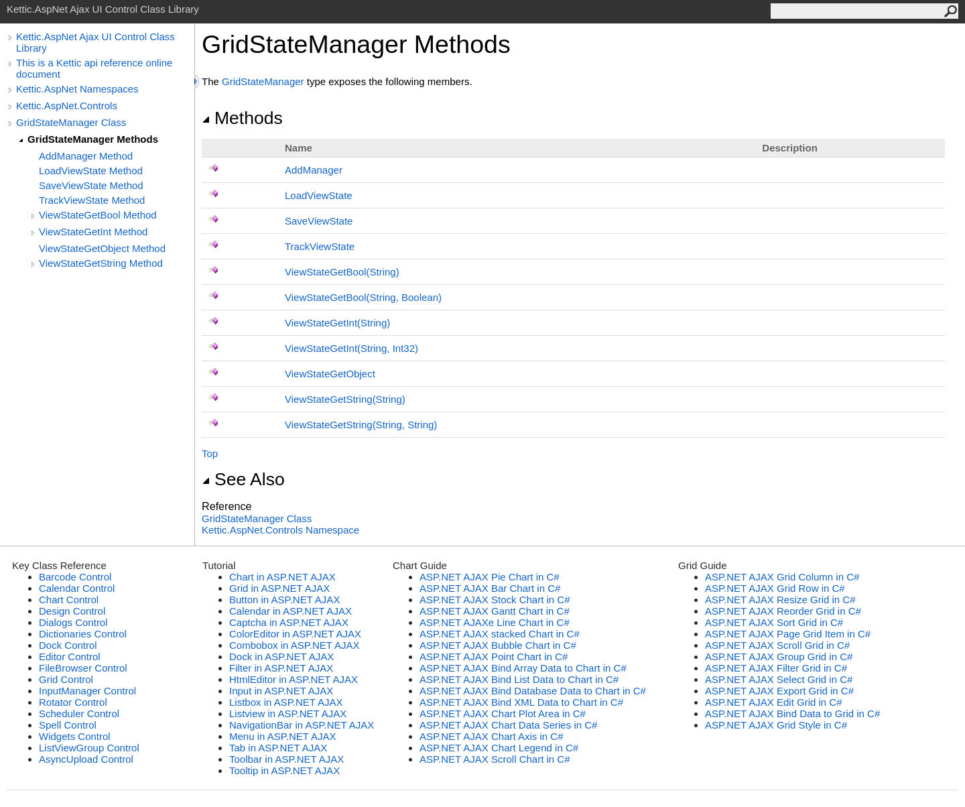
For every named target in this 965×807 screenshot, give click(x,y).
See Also (243, 479)
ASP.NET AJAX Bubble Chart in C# (498, 645)
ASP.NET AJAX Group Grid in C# (778, 656)
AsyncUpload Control (86, 759)
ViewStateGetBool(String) (342, 271)
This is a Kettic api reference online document (94, 68)
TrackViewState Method (92, 200)
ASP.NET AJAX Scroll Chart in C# (495, 759)
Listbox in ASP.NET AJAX (286, 702)
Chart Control (69, 599)
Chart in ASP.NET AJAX (282, 576)
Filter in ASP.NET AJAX (281, 668)
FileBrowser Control (83, 668)
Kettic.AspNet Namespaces (77, 89)
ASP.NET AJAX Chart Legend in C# (499, 747)
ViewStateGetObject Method (102, 248)
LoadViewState (318, 195)
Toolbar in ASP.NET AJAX (286, 759)
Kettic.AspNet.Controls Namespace (280, 530)
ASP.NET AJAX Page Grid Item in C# (788, 633)
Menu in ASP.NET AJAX (282, 736)
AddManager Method (86, 156)
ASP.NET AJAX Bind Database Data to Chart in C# (533, 690)
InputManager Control (87, 690)
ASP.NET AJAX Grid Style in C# (776, 725)
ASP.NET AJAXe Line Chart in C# (495, 622)
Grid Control (66, 679)
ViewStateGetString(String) (345, 399)
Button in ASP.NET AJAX (284, 599)
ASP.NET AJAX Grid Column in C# (782, 576)
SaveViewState (318, 221)
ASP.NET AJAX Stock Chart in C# (495, 599)
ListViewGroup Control (89, 747)
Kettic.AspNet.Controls (66, 105)
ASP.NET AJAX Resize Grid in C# (780, 599)
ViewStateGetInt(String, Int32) (351, 348)
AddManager (313, 170)
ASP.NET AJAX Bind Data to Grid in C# (792, 713)
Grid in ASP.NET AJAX (279, 588)
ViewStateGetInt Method (93, 231)
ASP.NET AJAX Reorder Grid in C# (783, 611)
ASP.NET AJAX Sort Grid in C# (774, 622)
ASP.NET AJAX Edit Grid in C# (773, 702)
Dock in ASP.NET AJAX (281, 656)
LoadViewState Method (91, 170)
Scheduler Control (79, 713)
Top (210, 453)
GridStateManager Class (71, 122)
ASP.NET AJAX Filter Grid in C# (776, 668)
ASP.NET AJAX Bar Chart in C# (490, 588)
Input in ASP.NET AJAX (281, 690)
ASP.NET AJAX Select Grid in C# (778, 679)
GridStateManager (263, 81)
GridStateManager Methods (92, 139)
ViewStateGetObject (330, 373)
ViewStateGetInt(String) (337, 322)
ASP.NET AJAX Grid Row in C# (775, 588)
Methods (242, 118)
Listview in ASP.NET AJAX (287, 713)
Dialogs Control (73, 622)
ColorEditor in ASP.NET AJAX (295, 633)
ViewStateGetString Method (101, 263)
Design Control (72, 611)
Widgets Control (75, 736)
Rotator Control (73, 702)
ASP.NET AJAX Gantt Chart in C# (495, 611)
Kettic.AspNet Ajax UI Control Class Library (95, 42)
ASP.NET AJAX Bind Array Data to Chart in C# (523, 668)
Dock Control (68, 645)
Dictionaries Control (83, 633)
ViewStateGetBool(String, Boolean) (363, 297)
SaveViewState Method (91, 185)
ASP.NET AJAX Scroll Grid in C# (777, 645)
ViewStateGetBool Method (98, 215)
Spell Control (67, 725)
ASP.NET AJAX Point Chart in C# (494, 656)
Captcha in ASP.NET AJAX (288, 622)
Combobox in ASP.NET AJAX (294, 645)
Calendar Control (77, 588)
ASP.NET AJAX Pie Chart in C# (490, 576)
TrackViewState (320, 246)
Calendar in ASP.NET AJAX (290, 611)
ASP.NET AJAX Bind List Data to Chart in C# (519, 679)
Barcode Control (75, 576)
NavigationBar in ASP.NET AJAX (301, 725)
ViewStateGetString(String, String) (361, 424)
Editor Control (70, 656)
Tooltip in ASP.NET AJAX (284, 770)
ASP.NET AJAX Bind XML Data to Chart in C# (521, 702)
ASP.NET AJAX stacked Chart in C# (500, 633)
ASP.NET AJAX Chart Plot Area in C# (503, 713)
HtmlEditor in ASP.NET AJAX (293, 679)
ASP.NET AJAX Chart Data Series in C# (508, 725)
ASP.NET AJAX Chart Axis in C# (492, 736)
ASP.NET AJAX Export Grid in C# (779, 690)
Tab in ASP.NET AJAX (278, 747)
